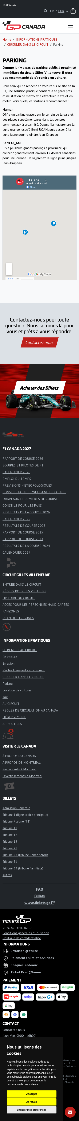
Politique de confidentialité (22, 938)
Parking (8, 683)
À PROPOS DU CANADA (19, 756)
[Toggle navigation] (70, 25)
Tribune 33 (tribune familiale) (23, 868)
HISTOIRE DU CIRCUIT (19, 598)
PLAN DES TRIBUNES (18, 618)
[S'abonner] (70, 1112)
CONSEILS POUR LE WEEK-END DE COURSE (34, 492)
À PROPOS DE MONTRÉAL (22, 762)
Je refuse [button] (31, 1101)
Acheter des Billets (39, 388)
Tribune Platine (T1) (16, 821)
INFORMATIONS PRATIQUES (36, 39)
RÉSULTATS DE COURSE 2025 (24, 525)
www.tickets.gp (39, 902)
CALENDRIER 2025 (16, 519)
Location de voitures (17, 690)
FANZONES (11, 611)
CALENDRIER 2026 (16, 472)
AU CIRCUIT (11, 703)
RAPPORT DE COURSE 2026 (23, 458)
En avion (9, 663)
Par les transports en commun (24, 670)
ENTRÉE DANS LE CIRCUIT (22, 584)
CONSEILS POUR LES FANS (22, 505)
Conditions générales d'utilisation (26, 933)
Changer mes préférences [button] (31, 1109)
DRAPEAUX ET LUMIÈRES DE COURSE (30, 499)
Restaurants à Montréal (19, 769)
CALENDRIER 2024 (16, 552)
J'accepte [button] (31, 1094)
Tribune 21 (10, 848)
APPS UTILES (12, 724)
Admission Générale (16, 808)
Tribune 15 (10, 841)
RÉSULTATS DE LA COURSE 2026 (26, 512)
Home (7, 39)
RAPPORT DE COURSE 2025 (23, 532)
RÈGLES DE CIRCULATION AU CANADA (30, 710)
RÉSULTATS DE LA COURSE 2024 (26, 546)
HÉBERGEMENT (14, 717)
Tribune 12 (10, 835)
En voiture (10, 657)
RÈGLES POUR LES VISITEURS (24, 591)
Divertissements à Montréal (22, 776)
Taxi (5, 697)
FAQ (39, 889)
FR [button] (52, 11)
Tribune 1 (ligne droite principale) (25, 814)
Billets (39, 895)
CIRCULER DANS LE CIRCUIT (27, 44)
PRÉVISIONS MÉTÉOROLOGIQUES (27, 485)
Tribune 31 (10, 861)
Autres (7, 875)
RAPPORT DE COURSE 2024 (23, 539)
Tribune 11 (10, 828)
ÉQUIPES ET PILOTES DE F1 (23, 465)
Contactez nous (39, 342)
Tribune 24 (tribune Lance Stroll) (25, 855)
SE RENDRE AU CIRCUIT (20, 650)
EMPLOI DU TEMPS (17, 479)
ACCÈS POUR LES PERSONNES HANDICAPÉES (36, 604)
